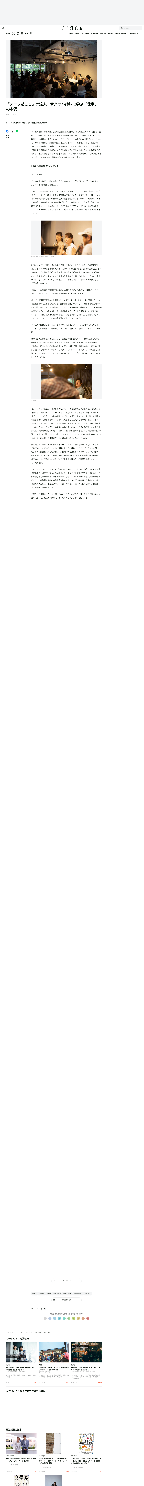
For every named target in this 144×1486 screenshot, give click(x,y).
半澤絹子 (15, 125)
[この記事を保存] (7, 138)
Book (13, 1334)
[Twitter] (13, 35)
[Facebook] (22, 35)
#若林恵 (34, 1295)
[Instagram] (18, 35)
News (77, 35)
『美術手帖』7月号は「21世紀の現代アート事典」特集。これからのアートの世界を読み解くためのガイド (86, 1463)
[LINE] (31, 35)
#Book (49, 1295)
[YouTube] (26, 35)
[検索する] (114, 29)
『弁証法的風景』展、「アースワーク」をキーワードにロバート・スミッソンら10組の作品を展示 (53, 1463)
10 (88, 1320)
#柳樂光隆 (42, 1295)
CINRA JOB (134, 35)
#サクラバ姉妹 (67, 1295)
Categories (85, 35)
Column (103, 35)
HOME (8, 1334)
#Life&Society (56, 1295)
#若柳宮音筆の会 (78, 1295)
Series (110, 35)
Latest (70, 35)
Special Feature (120, 35)
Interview (94, 35)
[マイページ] (10, 29)
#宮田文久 (88, 1295)
